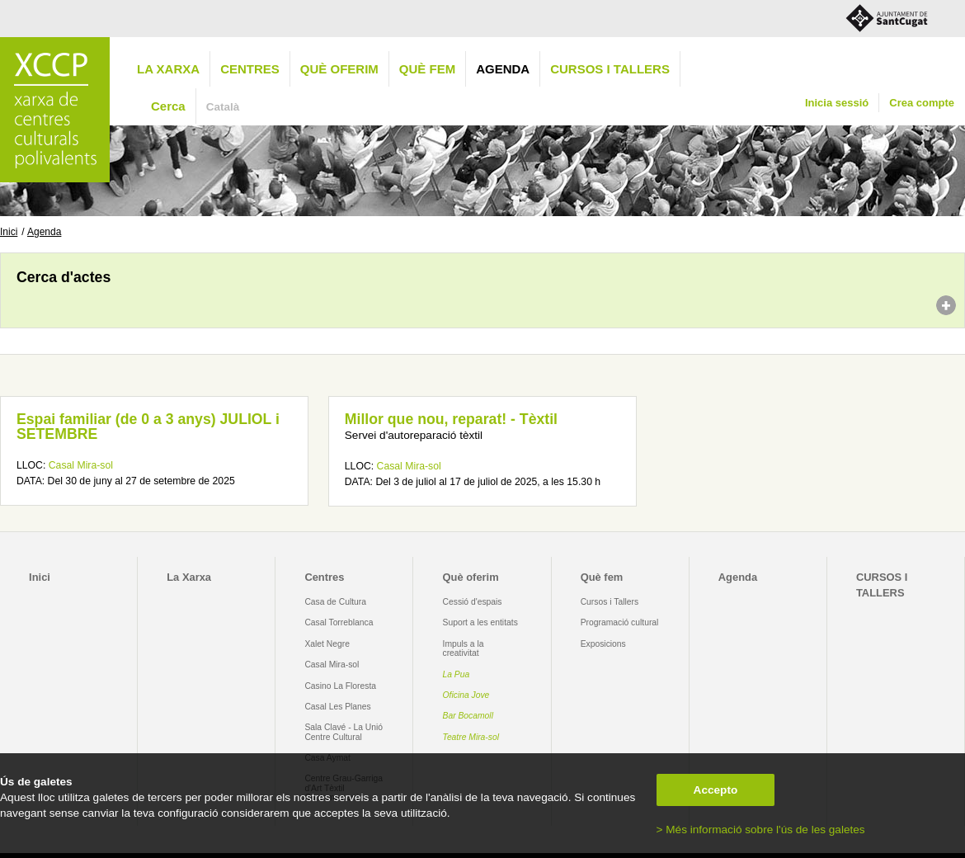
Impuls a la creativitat (463, 648)
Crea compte (921, 103)
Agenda (503, 69)
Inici (8, 232)
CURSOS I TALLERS (610, 69)
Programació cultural (620, 622)
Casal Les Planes (337, 706)
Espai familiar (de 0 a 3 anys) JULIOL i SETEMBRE (148, 426)
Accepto (716, 790)
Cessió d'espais (472, 601)
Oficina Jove (466, 695)
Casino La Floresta (340, 686)
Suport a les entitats (480, 622)
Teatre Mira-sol (471, 737)
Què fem (427, 69)
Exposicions (603, 643)
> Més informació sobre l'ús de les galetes (761, 829)
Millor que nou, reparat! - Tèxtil (451, 419)
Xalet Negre (327, 643)
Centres (250, 69)
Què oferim (339, 69)
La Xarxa (168, 69)
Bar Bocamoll (468, 715)
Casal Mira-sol (81, 465)
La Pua (456, 674)
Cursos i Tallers (609, 601)
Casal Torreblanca (338, 622)
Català (223, 107)
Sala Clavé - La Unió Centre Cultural (343, 732)
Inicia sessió (836, 103)
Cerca (168, 106)
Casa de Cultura (335, 601)
